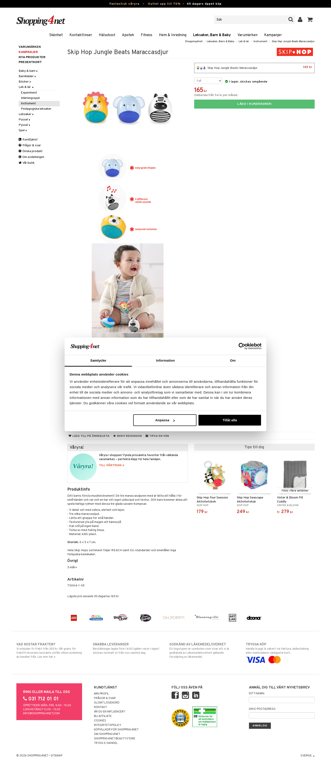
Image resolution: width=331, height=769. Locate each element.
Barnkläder (28, 76)
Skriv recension (127, 436)
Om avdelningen (31, 157)
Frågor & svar (30, 145)
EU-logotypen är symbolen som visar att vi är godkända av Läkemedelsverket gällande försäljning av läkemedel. (203, 650)
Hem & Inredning (172, 35)
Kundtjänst (28, 140)
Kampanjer (273, 35)
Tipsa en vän (157, 436)
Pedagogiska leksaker (36, 109)
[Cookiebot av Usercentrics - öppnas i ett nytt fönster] (241, 346)
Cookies (100, 721)
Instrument (260, 41)
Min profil (101, 694)
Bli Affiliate (103, 716)
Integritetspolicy (107, 725)
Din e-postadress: (262, 709)
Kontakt (100, 707)
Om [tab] (232, 360)
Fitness (146, 35)
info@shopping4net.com (41, 713)
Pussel (25, 120)
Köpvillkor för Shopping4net (116, 730)
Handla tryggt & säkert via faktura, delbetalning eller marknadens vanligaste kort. (280, 652)
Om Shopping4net (107, 734)
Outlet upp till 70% (164, 4)
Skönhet (56, 35)
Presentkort (30, 62)
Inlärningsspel (30, 98)
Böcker (25, 82)
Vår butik (27, 163)
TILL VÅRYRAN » (111, 465)
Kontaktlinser (81, 35)
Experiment (29, 93)
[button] (310, 19)
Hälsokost (107, 35)
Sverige (308, 756)
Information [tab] (165, 360)
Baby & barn (28, 71)
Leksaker (26, 114)
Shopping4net (194, 41)
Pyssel (25, 125)
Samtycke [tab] (98, 360)
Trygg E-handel (106, 743)
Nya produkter (32, 57)
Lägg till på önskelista (89, 436)
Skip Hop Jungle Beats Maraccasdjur (293, 41)
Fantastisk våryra (124, 4)
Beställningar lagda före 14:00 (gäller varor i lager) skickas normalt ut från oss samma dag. (127, 648)
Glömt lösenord (107, 703)
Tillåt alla (229, 420)
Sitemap (56, 756)
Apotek (128, 35)
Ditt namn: (257, 693)
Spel (23, 130)
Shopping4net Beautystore (114, 739)
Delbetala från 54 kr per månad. (216, 95)
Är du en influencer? (109, 712)
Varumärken (247, 35)
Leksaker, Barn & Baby (212, 35)
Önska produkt (31, 151)
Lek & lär (244, 41)
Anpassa (165, 420)
